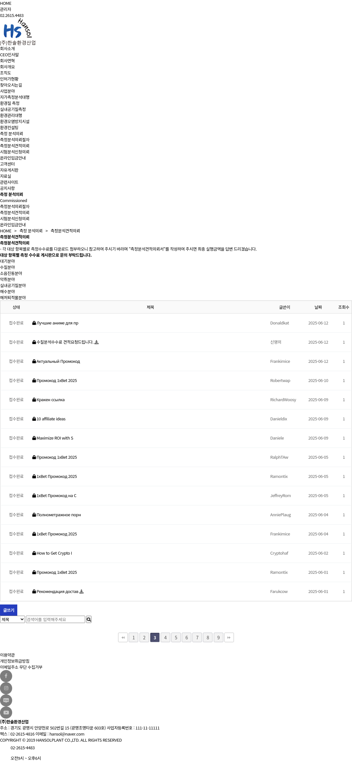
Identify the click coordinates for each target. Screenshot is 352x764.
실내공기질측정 (13, 109)
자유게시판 (9, 170)
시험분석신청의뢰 (14, 152)
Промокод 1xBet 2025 (54, 380)
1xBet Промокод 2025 (54, 476)
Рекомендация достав (55, 591)
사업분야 (7, 91)
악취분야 (7, 279)
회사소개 (7, 48)
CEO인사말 (9, 54)
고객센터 (7, 164)
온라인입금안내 (13, 158)
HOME (5, 3)
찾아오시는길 (11, 85)
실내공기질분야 (13, 285)
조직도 (5, 73)
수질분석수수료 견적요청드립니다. (63, 342)
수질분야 (7, 267)
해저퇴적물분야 (13, 297)
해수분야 (7, 291)
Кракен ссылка (48, 399)
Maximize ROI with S (52, 438)
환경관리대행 (11, 115)
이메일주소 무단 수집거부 (21, 667)
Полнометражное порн (56, 514)
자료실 (5, 176)
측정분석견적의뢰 (14, 146)
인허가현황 (9, 79)
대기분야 (7, 261)
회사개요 (7, 67)
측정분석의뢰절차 (14, 139)
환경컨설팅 (9, 127)
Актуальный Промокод (56, 361)
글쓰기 (8, 610)
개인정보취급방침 (14, 661)
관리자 (5, 9)
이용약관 (7, 655)
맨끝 (229, 637)
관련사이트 (9, 182)
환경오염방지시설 (14, 121)
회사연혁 (7, 61)
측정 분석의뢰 (11, 133)
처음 (123, 637)
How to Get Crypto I (52, 553)
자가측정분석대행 (14, 97)
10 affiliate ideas (49, 419)
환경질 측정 (9, 103)
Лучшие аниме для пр (55, 323)
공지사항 (7, 188)
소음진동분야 (11, 273)
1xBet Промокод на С (54, 495)
